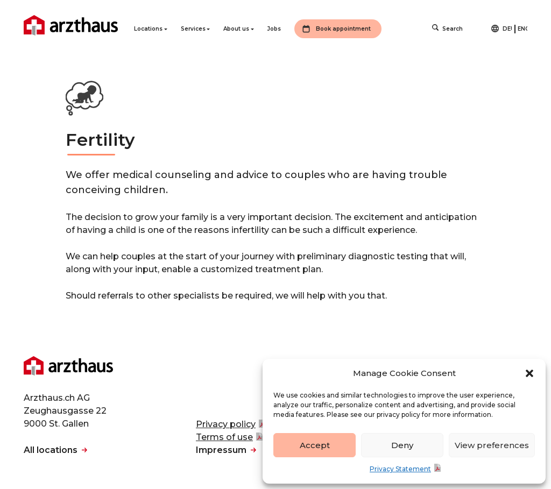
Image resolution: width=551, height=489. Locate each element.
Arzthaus (71, 25)
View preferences (492, 445)
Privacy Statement (400, 469)
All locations (50, 450)
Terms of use (224, 437)
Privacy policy (226, 424)
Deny (402, 445)
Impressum (221, 450)
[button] (529, 373)
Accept (315, 445)
